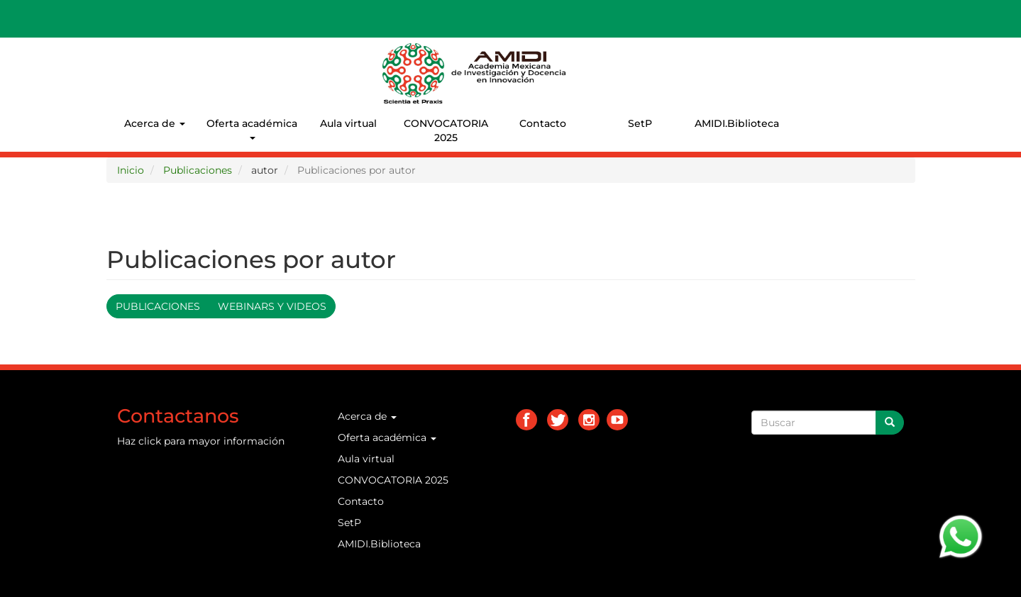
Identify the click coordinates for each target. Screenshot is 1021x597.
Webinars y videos (272, 306)
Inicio (130, 170)
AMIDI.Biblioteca (737, 123)
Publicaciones (197, 170)
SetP (640, 123)
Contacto (542, 123)
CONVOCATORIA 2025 (446, 130)
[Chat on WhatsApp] (961, 535)
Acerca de (154, 123)
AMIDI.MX (596, 56)
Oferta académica (251, 128)
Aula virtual (348, 123)
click (149, 441)
